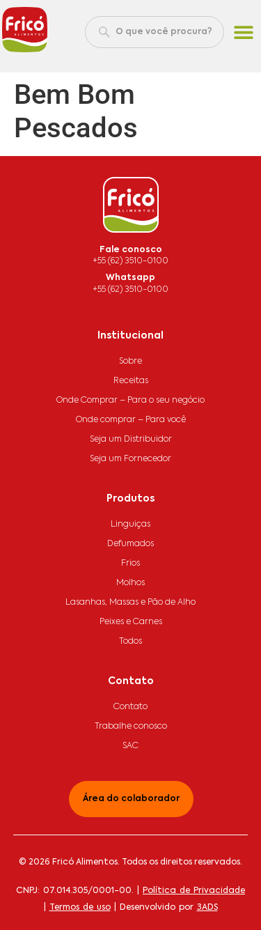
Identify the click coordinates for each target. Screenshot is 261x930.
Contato (130, 707)
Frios (130, 563)
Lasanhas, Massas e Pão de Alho (130, 602)
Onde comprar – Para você (131, 420)
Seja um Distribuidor (131, 439)
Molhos (130, 583)
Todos (130, 641)
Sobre (130, 361)
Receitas (130, 381)
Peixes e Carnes (131, 622)
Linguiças (130, 524)
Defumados (130, 544)
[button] (244, 32)
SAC (130, 746)
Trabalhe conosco (131, 726)
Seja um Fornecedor (130, 459)
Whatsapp (130, 278)
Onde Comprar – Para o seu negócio (130, 400)
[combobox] (154, 32)
